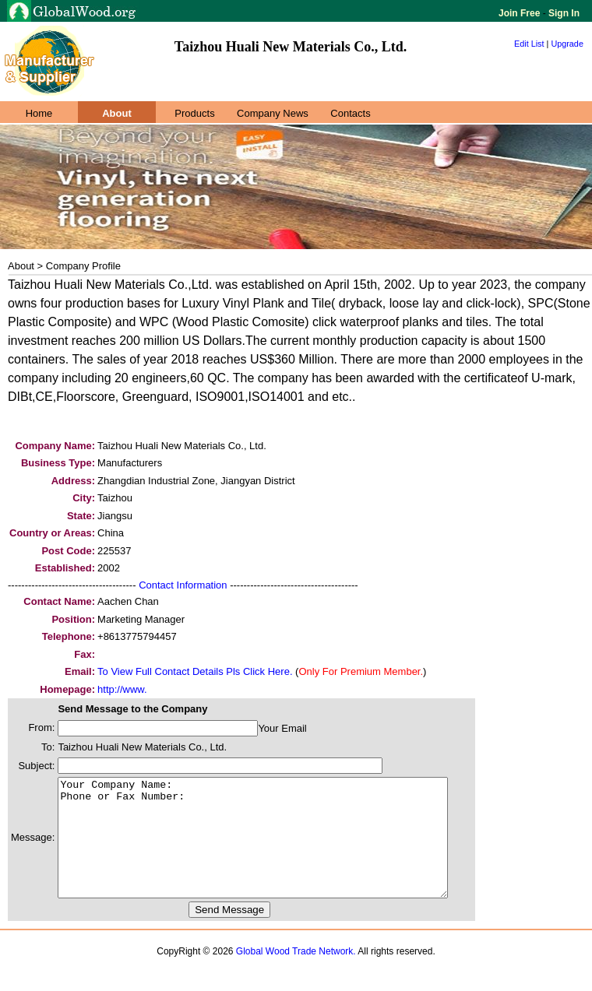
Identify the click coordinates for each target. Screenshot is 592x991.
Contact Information (183, 585)
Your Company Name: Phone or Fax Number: (276, 849)
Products (194, 113)
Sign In (563, 13)
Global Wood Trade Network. (296, 974)
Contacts (350, 113)
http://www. (122, 689)
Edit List (529, 43)
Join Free (521, 13)
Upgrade (567, 43)
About (117, 113)
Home (39, 113)
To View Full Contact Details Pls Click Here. (194, 671)
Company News (272, 113)
